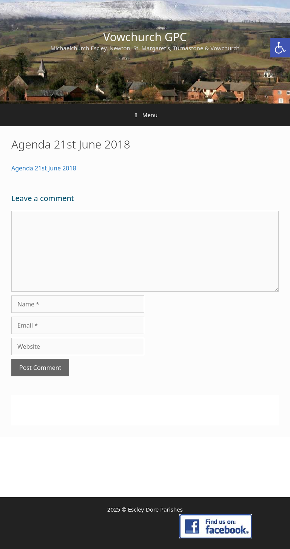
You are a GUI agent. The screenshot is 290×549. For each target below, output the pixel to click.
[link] (280, 47)
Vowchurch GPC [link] (145, 37)
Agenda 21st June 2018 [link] (43, 168)
